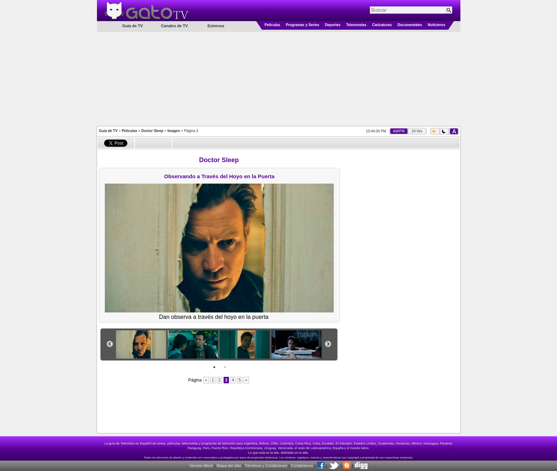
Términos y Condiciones (266, 465)
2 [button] (225, 367)
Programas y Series (302, 25)
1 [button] (214, 367)
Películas (272, 25)
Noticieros (436, 25)
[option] (142, 344)
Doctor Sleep (152, 131)
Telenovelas (356, 25)
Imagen (173, 131)
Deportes (332, 25)
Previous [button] (109, 344)
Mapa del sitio (229, 465)
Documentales (409, 25)
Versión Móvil (200, 465)
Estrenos (215, 26)
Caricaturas (382, 25)
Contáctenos (302, 465)
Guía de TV (108, 131)
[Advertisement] (278, 78)
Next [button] (328, 344)
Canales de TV (174, 26)
